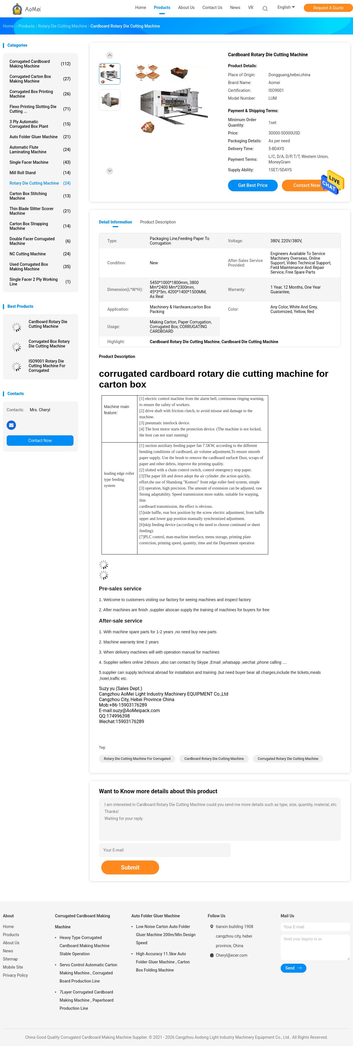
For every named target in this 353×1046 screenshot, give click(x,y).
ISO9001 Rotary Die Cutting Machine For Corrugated (47, 366)
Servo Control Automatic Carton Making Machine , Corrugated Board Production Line (88, 973)
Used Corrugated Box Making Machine (40, 266)
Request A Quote (328, 8)
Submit (130, 867)
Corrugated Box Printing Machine (40, 94)
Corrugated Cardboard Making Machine (40, 63)
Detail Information (115, 222)
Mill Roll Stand (40, 173)
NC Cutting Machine (40, 254)
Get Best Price (253, 185)
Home (8, 926)
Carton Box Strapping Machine (40, 226)
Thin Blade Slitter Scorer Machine (40, 211)
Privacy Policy (15, 975)
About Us (11, 943)
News (8, 951)
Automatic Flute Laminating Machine (40, 149)
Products (11, 934)
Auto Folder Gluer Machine (40, 137)
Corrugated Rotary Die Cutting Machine (288, 759)
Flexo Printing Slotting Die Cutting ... (40, 109)
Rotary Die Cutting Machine (40, 183)
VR (250, 7)
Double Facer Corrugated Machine (40, 241)
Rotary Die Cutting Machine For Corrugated (137, 759)
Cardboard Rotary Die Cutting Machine (48, 324)
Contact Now (40, 440)
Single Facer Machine (40, 162)
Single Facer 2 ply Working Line (40, 281)
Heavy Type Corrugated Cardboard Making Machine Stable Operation (85, 945)
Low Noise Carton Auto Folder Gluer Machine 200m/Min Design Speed (166, 934)
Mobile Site (13, 967)
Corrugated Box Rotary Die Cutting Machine (49, 343)
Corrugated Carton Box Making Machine (40, 78)
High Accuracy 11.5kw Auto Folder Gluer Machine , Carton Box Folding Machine (163, 962)
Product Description (158, 222)
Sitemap (10, 959)
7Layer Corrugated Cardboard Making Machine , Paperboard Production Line (86, 1000)
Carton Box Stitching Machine (40, 196)
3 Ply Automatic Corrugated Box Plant (40, 124)
